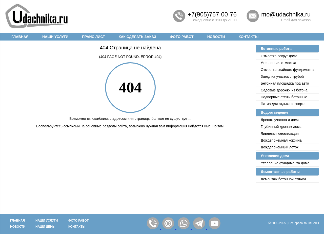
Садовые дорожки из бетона (284, 90)
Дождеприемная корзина (281, 140)
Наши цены (45, 226)
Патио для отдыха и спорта (283, 104)
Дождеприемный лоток (279, 147)
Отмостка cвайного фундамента (287, 70)
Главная (20, 37)
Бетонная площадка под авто (285, 83)
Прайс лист (93, 37)
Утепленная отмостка (278, 63)
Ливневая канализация (280, 133)
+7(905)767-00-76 (212, 14)
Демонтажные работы (280, 172)
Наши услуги (55, 37)
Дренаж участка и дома (280, 120)
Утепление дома (275, 156)
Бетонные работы (276, 49)
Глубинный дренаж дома (281, 127)
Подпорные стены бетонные (284, 97)
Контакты (248, 37)
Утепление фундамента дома (285, 163)
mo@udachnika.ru (286, 14)
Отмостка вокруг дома (279, 56)
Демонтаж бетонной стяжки (283, 179)
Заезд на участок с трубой (282, 76)
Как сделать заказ (137, 37)
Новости (216, 37)
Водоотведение (274, 112)
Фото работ (182, 37)
